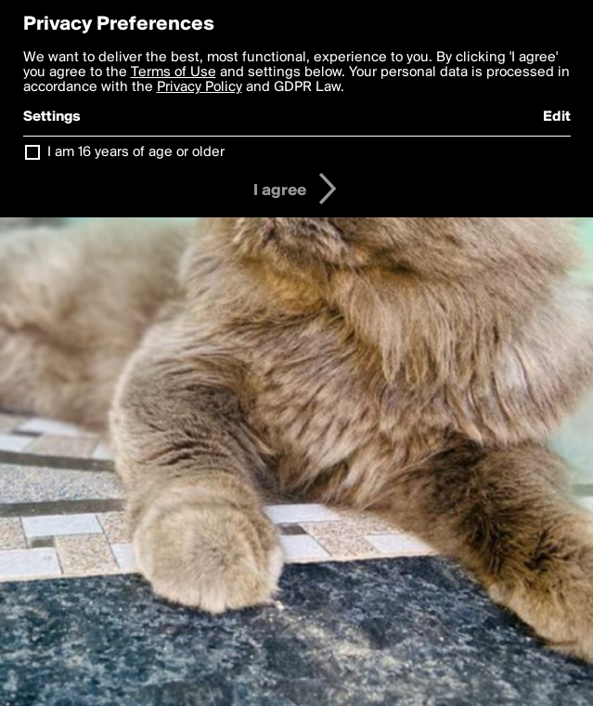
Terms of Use (173, 72)
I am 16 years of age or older (136, 152)
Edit (557, 117)
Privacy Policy (199, 87)
